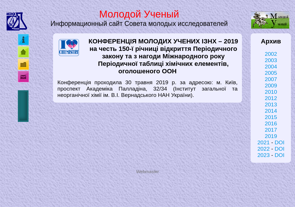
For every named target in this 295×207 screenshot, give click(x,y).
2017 (271, 130)
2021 (263, 142)
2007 (271, 79)
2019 (271, 136)
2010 (271, 92)
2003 (271, 60)
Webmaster (147, 171)
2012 (271, 98)
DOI (279, 142)
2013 (271, 104)
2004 (271, 67)
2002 (271, 54)
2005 (271, 73)
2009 (271, 86)
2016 (271, 123)
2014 (271, 111)
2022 (263, 149)
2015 (271, 117)
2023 (263, 155)
